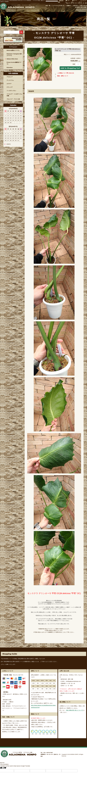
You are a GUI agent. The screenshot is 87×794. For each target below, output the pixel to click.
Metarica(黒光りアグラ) (13, 50)
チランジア (10, 87)
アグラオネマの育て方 (58, 5)
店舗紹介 (68, 5)
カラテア (9, 83)
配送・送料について (61, 76)
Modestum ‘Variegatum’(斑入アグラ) (14, 54)
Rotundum (10, 67)
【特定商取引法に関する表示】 (26, 658)
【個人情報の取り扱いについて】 (74, 710)
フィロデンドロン (11, 90)
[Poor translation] (4, 768)
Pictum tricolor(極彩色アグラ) (14, 63)
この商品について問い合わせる (64, 73)
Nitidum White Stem (12, 59)
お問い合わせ (83, 5)
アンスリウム (10, 80)
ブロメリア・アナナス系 (13, 99)
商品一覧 (48, 5)
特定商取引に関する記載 (80, 7)
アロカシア (10, 76)
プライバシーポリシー (81, 9)
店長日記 (75, 5)
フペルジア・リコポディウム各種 (14, 94)
